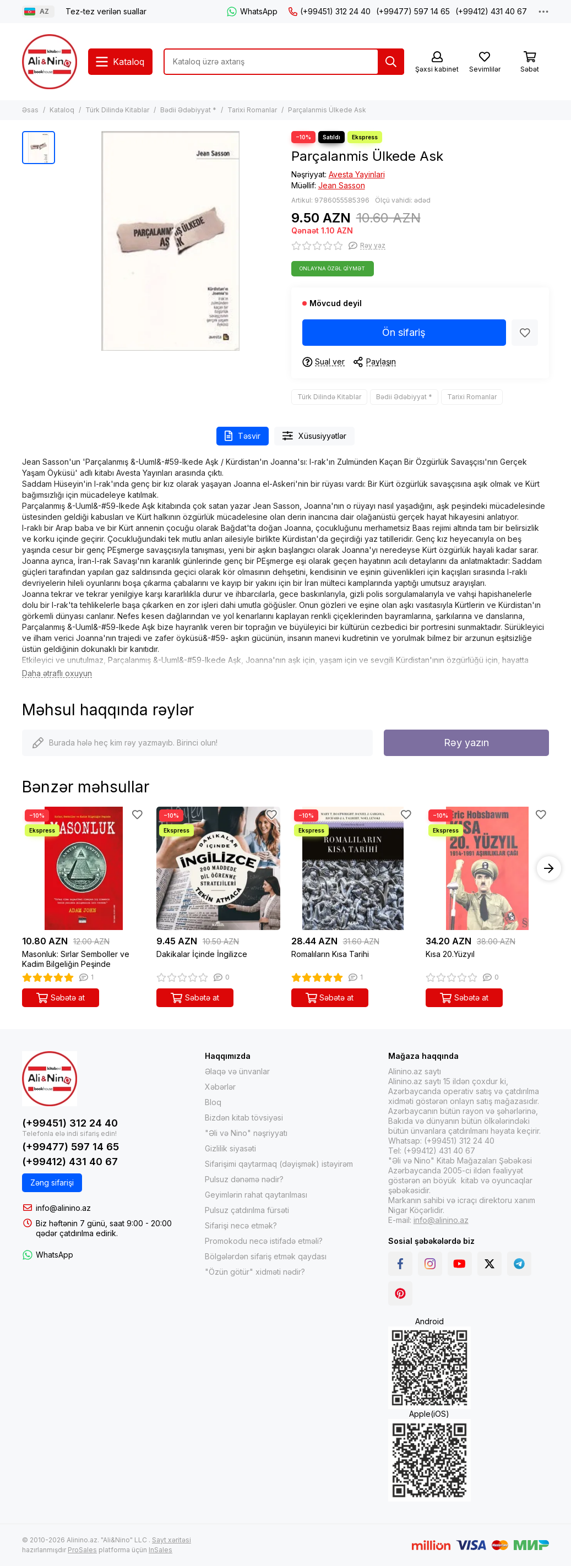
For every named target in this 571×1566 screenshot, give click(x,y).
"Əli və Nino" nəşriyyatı (246, 1133)
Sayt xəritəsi (171, 1540)
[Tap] (391, 61)
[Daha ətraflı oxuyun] (57, 674)
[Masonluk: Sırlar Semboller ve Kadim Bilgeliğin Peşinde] (83, 868)
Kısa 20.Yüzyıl (450, 954)
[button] (549, 868)
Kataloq (62, 110)
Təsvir (242, 436)
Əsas (30, 110)
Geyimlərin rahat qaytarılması (256, 1194)
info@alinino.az (63, 1207)
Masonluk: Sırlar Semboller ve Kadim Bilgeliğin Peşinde (75, 959)
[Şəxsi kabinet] (437, 62)
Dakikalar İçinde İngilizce (201, 954)
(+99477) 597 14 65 (413, 11)
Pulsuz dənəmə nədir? (244, 1179)
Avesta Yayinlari (357, 174)
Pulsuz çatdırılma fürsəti (247, 1210)
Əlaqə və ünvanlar (237, 1071)
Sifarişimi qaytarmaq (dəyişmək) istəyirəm (279, 1163)
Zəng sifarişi (52, 1182)
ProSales (82, 1550)
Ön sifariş (404, 332)
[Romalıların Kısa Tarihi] (353, 868)
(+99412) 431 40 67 (491, 11)
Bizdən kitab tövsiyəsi (244, 1117)
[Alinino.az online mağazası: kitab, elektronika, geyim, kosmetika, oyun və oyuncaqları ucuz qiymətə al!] (49, 61)
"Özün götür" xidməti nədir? (255, 1271)
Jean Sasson (341, 185)
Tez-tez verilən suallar (106, 11)
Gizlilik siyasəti (230, 1148)
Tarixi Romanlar (252, 110)
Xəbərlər (220, 1086)
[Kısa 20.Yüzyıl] (487, 868)
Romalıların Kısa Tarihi (330, 954)
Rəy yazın (466, 742)
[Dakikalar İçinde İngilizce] (218, 868)
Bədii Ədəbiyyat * (188, 110)
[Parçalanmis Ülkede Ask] (170, 241)
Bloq (213, 1102)
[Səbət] (529, 62)
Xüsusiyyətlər (314, 436)
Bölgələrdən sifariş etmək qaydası (266, 1256)
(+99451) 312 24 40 (330, 11)
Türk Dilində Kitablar (117, 110)
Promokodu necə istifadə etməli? (264, 1241)
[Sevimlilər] (484, 62)
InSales (160, 1550)
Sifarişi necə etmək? (241, 1225)
